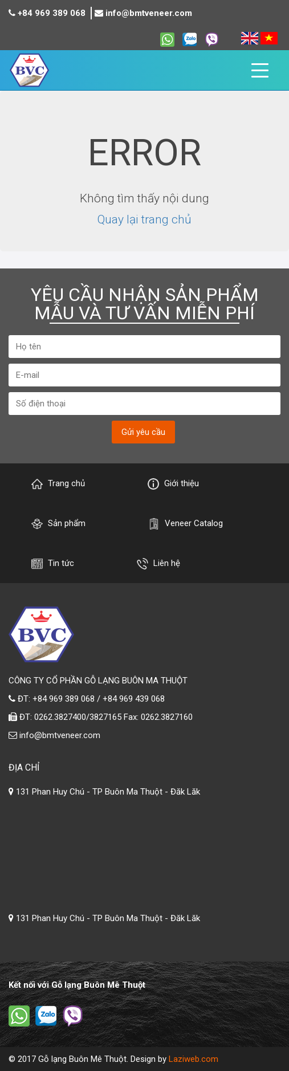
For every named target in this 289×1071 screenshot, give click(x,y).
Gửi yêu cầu (143, 432)
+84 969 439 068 (134, 699)
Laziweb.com (193, 1059)
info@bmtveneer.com (148, 13)
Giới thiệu (173, 484)
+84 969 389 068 (52, 13)
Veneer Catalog (185, 524)
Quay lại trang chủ (144, 219)
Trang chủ (58, 484)
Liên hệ (158, 563)
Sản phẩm (58, 524)
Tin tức (52, 563)
